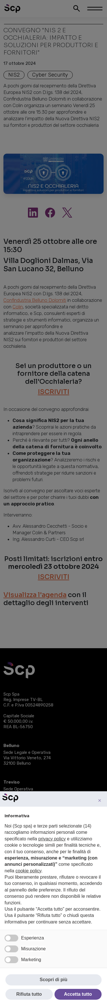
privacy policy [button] (52, 838)
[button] (99, 800)
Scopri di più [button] (53, 979)
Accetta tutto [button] (78, 994)
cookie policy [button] (28, 870)
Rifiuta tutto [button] (29, 994)
